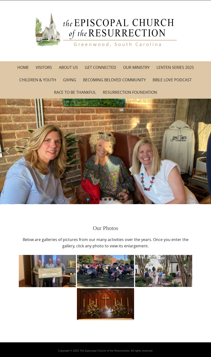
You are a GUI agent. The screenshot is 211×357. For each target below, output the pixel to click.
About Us (68, 67)
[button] (7, 151)
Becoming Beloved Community (114, 80)
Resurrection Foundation (130, 92)
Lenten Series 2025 (175, 67)
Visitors (44, 67)
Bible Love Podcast (172, 80)
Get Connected (100, 67)
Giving (69, 80)
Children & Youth (37, 80)
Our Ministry (136, 67)
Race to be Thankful (75, 92)
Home (23, 67)
